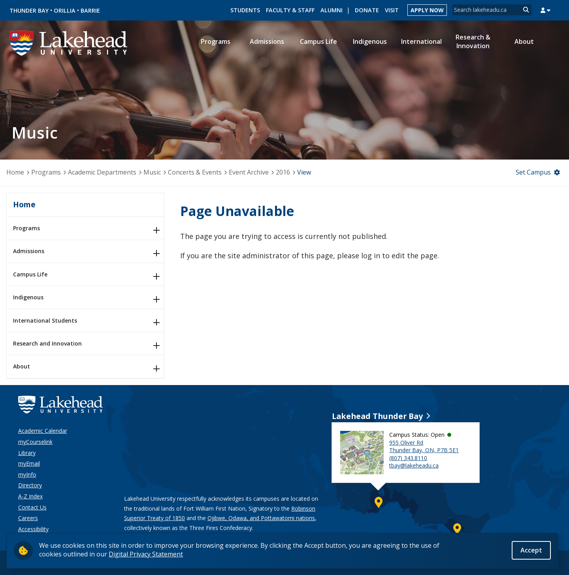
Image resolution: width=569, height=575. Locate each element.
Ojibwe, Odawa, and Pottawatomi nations (261, 518)
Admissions (28, 251)
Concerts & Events (195, 172)
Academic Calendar (42, 430)
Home (15, 172)
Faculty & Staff (290, 10)
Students (245, 10)
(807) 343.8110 (408, 458)
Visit (392, 10)
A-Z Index (30, 496)
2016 (283, 172)
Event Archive (249, 172)
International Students (45, 320)
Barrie (90, 10)
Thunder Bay (29, 10)
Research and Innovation (47, 343)
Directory (30, 485)
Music (152, 172)
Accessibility (33, 529)
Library (27, 453)
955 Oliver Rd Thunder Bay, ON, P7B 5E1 (424, 446)
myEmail (29, 463)
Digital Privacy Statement (146, 555)
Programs (46, 172)
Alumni (331, 10)
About (21, 366)
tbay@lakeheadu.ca (414, 465)
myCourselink (35, 441)
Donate (367, 10)
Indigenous (28, 297)
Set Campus (533, 172)
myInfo (27, 474)
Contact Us (32, 507)
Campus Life (30, 274)
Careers (28, 518)
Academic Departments (102, 172)
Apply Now (427, 10)
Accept (531, 551)
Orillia (64, 10)
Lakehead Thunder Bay (377, 416)
